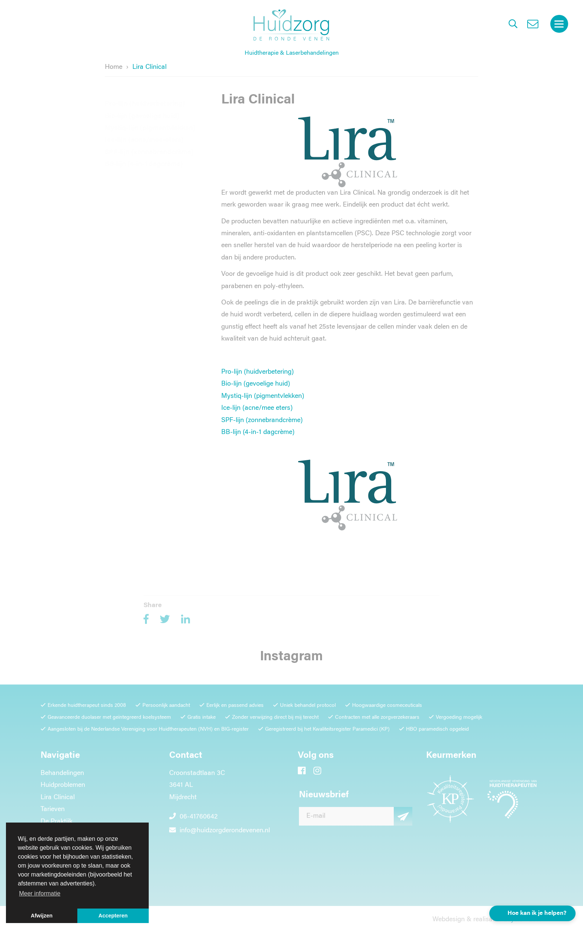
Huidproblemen (63, 788)
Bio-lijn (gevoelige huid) (142, 109)
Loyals (513, 922)
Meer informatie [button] (39, 893)
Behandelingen (62, 776)
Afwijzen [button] (41, 916)
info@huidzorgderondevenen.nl (219, 834)
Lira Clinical (58, 800)
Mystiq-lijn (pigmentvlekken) (150, 121)
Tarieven (53, 813)
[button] (532, 913)
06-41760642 (193, 820)
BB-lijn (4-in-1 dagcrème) (144, 157)
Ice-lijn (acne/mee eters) (257, 408)
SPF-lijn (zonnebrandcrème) (149, 145)
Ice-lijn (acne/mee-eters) (144, 133)
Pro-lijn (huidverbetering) (145, 96)
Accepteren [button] (113, 916)
